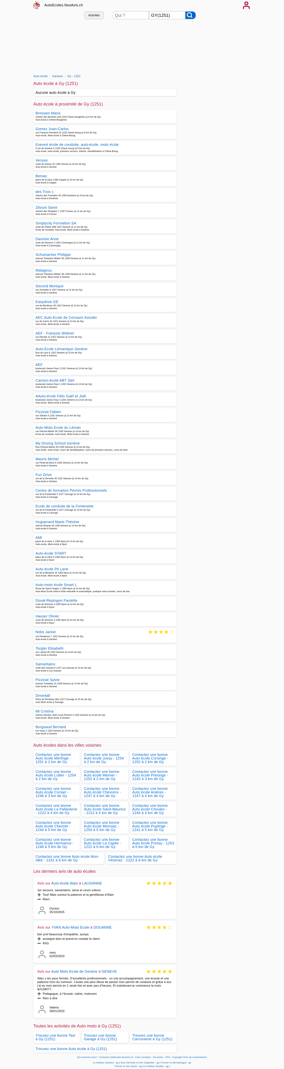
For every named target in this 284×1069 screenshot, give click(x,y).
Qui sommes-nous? (87, 1057)
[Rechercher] (190, 15)
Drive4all (43, 695)
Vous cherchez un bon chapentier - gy (139, 1062)
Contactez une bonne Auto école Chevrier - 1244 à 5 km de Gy (53, 826)
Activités (94, 15)
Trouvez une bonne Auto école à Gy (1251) (71, 1049)
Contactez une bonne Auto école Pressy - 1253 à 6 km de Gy (153, 843)
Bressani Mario (48, 113)
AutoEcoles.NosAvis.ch (63, 5)
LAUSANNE (92, 883)
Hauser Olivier (47, 616)
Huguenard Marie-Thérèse (57, 521)
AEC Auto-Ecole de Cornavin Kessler (66, 317)
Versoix (42, 160)
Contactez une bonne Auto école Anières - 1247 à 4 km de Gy (150, 792)
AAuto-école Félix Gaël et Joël (61, 396)
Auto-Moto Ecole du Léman (58, 427)
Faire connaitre (143, 1057)
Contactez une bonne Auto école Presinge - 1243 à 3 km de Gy (150, 775)
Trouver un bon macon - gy (128, 1066)
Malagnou (44, 270)
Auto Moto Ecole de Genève (74, 971)
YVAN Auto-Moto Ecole (70, 927)
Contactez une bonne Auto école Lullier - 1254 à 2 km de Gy (56, 775)
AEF (39, 364)
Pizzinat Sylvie (48, 679)
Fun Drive (44, 474)
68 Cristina (44, 711)
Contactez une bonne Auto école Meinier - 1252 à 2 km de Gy (101, 775)
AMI (39, 537)
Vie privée (158, 1057)
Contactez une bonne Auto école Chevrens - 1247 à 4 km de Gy (102, 792)
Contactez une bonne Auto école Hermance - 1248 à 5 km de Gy (55, 843)
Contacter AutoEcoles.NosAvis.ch (116, 1057)
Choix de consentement (195, 1057)
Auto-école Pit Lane (52, 569)
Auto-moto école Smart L (56, 584)
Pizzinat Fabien (48, 411)
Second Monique (50, 286)
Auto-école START (51, 553)
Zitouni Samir (47, 207)
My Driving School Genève (58, 443)
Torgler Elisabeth (49, 648)
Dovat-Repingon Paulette (56, 600)
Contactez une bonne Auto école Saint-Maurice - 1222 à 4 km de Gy (105, 809)
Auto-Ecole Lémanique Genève (61, 348)
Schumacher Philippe (53, 254)
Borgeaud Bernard (51, 726)
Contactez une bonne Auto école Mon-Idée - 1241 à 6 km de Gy (67, 858)
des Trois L (45, 191)
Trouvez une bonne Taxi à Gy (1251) (55, 1037)
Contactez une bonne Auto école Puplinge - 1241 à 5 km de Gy (150, 826)
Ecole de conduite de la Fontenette (64, 506)
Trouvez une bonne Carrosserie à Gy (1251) (152, 1037)
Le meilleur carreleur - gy (105, 1062)
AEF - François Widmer (55, 333)
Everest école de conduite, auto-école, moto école (77, 144)
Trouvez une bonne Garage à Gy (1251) (100, 1037)
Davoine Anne (47, 238)
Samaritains (45, 664)
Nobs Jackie (46, 632)
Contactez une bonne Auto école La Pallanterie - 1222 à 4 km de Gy (56, 809)
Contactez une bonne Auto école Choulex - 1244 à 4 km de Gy (150, 809)
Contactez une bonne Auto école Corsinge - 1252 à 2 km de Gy (150, 758)
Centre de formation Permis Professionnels (71, 490)
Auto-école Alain (64, 883)
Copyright (177, 1057)
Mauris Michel (47, 459)
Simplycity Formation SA (56, 223)
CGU (167, 1057)
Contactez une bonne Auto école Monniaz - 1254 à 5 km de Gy (101, 826)
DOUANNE (102, 927)
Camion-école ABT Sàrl (55, 380)
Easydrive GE (47, 301)
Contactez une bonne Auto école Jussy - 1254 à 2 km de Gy (104, 758)
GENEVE (109, 971)
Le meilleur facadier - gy (156, 1066)
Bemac (41, 176)
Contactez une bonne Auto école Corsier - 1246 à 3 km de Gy (53, 792)
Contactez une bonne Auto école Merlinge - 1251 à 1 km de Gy (53, 758)
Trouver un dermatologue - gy (176, 1062)
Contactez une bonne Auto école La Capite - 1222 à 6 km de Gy (102, 843)
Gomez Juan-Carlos (52, 128)
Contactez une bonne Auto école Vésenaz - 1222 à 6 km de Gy (135, 858)
